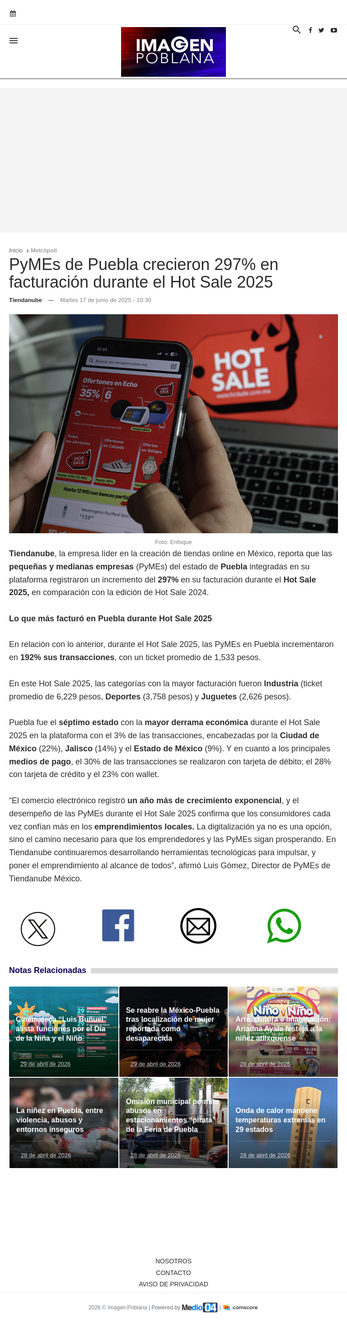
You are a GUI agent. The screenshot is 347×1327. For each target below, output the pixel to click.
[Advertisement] (173, 160)
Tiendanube (25, 300)
